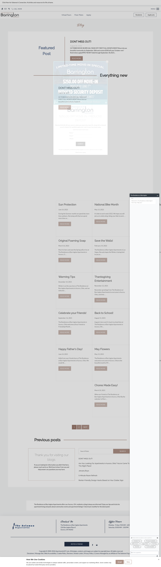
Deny (128, 562)
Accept (120, 562)
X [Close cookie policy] (158, 559)
